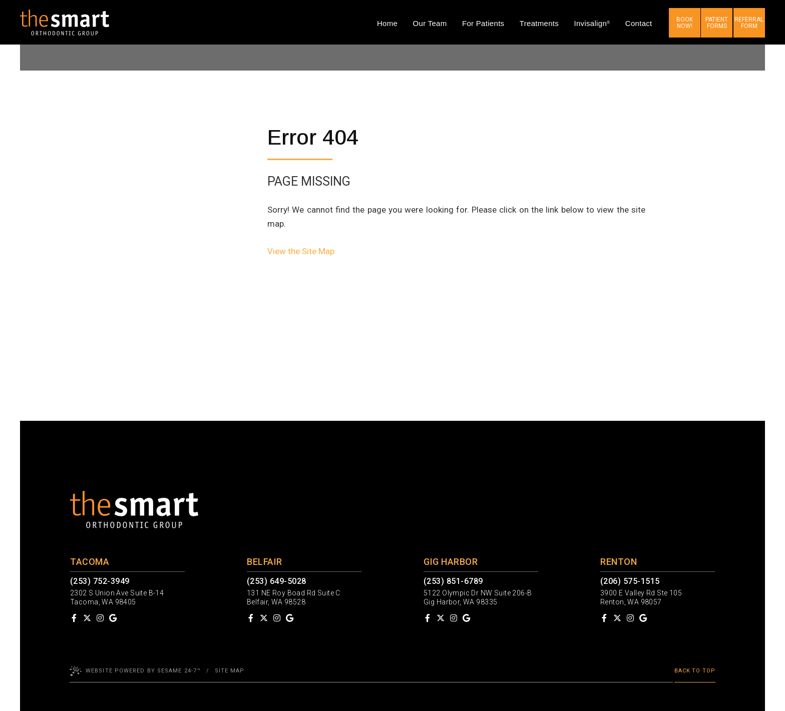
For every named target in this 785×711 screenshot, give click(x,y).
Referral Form (748, 23)
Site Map (230, 670)
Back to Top (694, 670)
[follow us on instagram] (100, 618)
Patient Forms (716, 23)
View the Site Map (300, 251)
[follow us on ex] (87, 618)
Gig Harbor (451, 561)
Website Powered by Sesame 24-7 (135, 671)
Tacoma (89, 561)
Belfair (264, 561)
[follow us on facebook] (74, 618)
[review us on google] (113, 618)
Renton (618, 561)
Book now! (684, 23)
